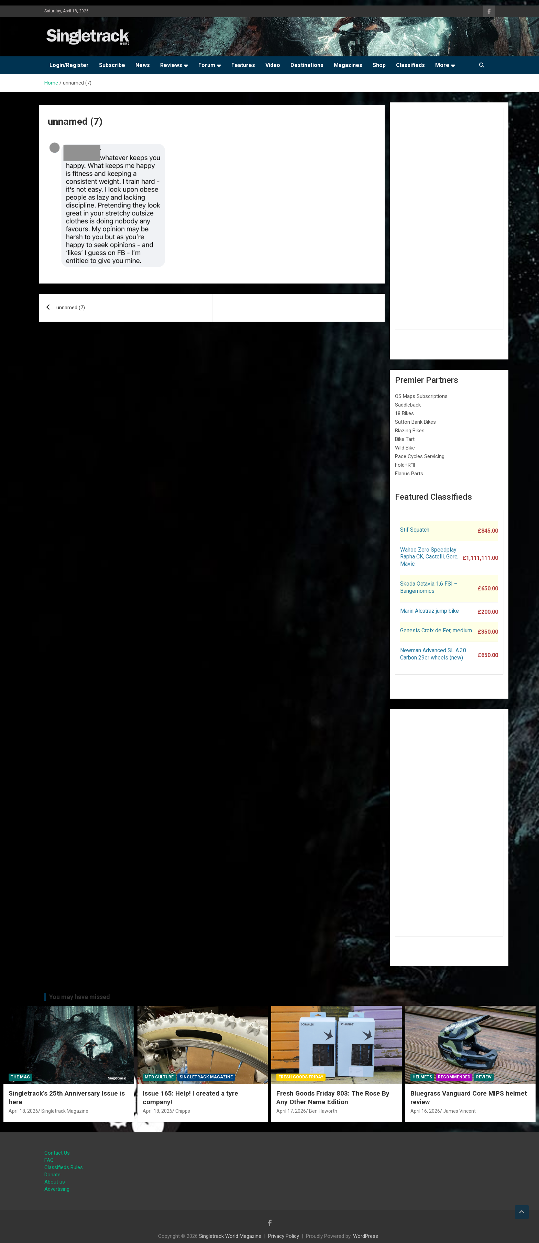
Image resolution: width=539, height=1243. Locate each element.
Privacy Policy (283, 1236)
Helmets (422, 1077)
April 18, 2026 (23, 1111)
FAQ (49, 1160)
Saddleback (408, 405)
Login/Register (69, 65)
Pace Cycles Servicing (419, 456)
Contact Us (57, 1153)
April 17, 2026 (291, 1111)
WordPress (365, 1236)
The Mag (20, 1077)
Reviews (171, 65)
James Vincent (459, 1111)
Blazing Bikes (410, 431)
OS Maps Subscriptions (421, 396)
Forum (206, 65)
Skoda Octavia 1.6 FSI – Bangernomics (429, 587)
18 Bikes (404, 413)
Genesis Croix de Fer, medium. (436, 630)
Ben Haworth (323, 1111)
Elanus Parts (409, 473)
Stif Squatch (414, 529)
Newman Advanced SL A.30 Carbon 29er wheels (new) (433, 654)
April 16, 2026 (425, 1111)
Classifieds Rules (63, 1167)
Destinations (306, 65)
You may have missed (79, 996)
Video (272, 65)
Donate (52, 1175)
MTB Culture (159, 1077)
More (442, 65)
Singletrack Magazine (64, 1111)
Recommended (454, 1077)
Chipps (182, 1111)
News (142, 65)
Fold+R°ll (405, 465)
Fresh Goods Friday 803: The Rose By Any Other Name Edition (332, 1097)
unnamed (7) (70, 307)
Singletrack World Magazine (230, 1236)
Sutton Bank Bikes (415, 422)
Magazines (348, 65)
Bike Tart (405, 439)
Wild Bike (405, 448)
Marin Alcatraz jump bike (429, 611)
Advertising (56, 1189)
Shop (379, 65)
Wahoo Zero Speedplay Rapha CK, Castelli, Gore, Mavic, (429, 556)
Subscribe (112, 65)
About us (54, 1182)
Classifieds (410, 65)
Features (243, 65)
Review (484, 1077)
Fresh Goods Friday (300, 1077)
